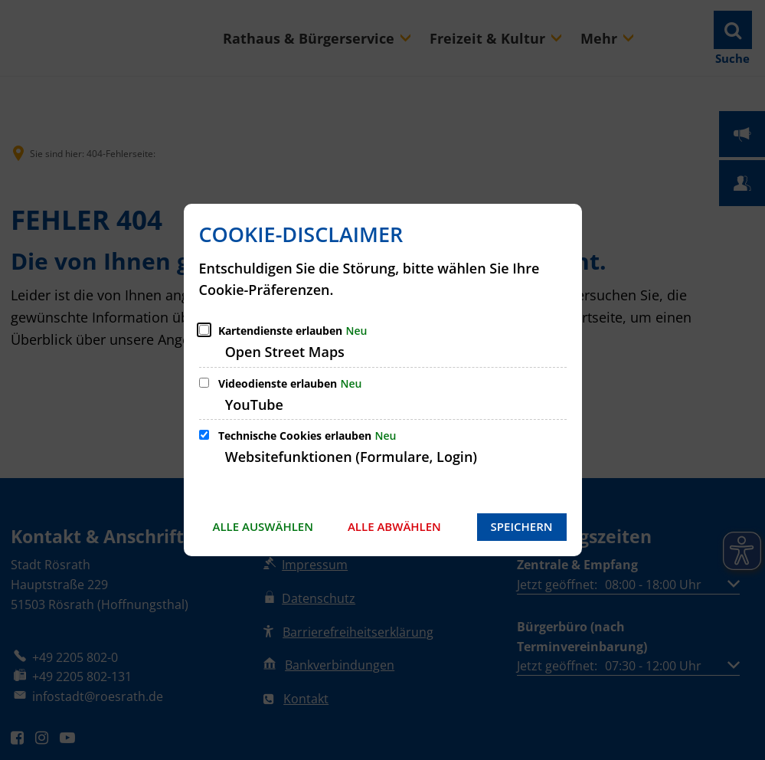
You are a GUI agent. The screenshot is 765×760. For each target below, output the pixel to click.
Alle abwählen (394, 526)
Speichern (522, 526)
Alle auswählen (263, 526)
